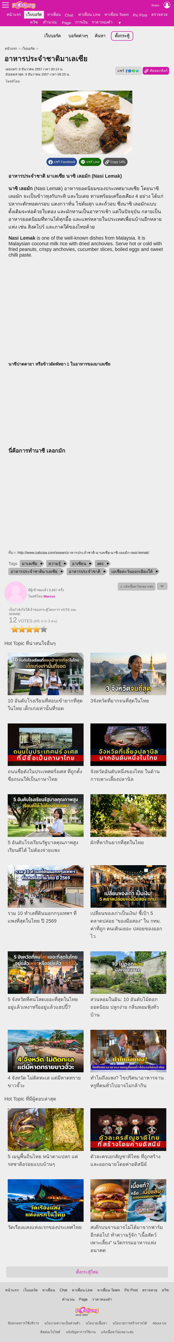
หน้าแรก (14, 14)
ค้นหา (100, 35)
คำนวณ (50, 22)
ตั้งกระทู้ (122, 35)
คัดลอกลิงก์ (155, 71)
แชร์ (128, 71)
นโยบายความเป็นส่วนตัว (62, 1323)
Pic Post (140, 15)
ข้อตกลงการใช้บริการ (23, 1323)
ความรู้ (54, 563)
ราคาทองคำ (102, 22)
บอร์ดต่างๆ (78, 35)
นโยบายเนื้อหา (96, 1323)
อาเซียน (79, 563)
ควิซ (34, 22)
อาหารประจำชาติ (84, 571)
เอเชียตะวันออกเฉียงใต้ (132, 571)
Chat (69, 15)
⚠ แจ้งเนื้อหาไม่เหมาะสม (136, 586)
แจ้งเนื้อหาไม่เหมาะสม (117, 1332)
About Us (159, 1323)
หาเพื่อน (54, 14)
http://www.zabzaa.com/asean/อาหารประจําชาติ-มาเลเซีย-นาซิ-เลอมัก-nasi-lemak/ (83, 553)
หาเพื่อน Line (89, 14)
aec (100, 563)
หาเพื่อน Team (116, 14)
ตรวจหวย (159, 14)
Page (66, 23)
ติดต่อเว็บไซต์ (50, 1332)
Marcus (49, 596)
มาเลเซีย (29, 563)
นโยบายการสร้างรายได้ (130, 1323)
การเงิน (81, 22)
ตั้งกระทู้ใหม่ (87, 1272)
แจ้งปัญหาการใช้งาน (81, 1332)
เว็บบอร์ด (34, 14)
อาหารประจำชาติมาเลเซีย (34, 571)
